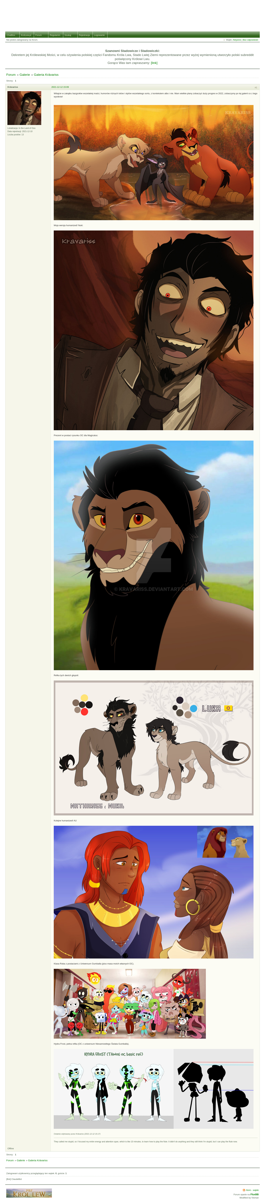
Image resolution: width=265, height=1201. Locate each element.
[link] (154, 63)
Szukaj (68, 35)
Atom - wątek (252, 1190)
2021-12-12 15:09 (60, 87)
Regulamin (55, 35)
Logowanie (99, 35)
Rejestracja (84, 35)
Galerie (25, 74)
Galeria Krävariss (46, 74)
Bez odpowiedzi (250, 40)
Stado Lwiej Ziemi (132, 13)
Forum (38, 35)
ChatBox (11, 35)
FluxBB (254, 1194)
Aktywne (237, 40)
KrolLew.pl (26, 35)
